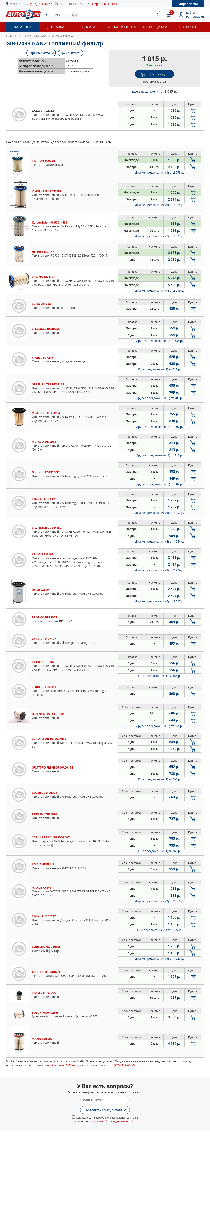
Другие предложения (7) (159, 236)
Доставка (55, 27)
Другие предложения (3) (159, 172)
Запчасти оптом (121, 27)
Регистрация (195, 16)
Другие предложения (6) (159, 205)
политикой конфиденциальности (114, 1121)
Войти (190, 13)
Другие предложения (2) (159, 341)
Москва (15, 4)
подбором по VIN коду (62, 1065)
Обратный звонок (104, 4)
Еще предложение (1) (159, 369)
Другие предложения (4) (159, 541)
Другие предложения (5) (159, 398)
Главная (12, 35)
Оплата (88, 27)
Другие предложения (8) (159, 427)
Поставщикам (154, 27)
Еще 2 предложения (154, 91)
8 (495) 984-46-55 (39, 4)
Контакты (187, 27)
